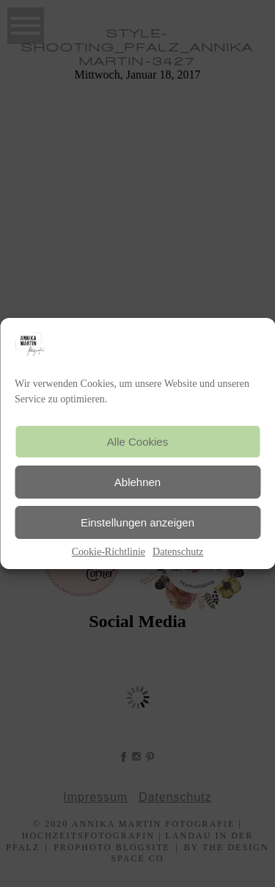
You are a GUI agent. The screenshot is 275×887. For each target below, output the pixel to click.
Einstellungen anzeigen (137, 522)
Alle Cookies (137, 441)
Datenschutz (178, 551)
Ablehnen (137, 482)
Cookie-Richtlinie (108, 551)
